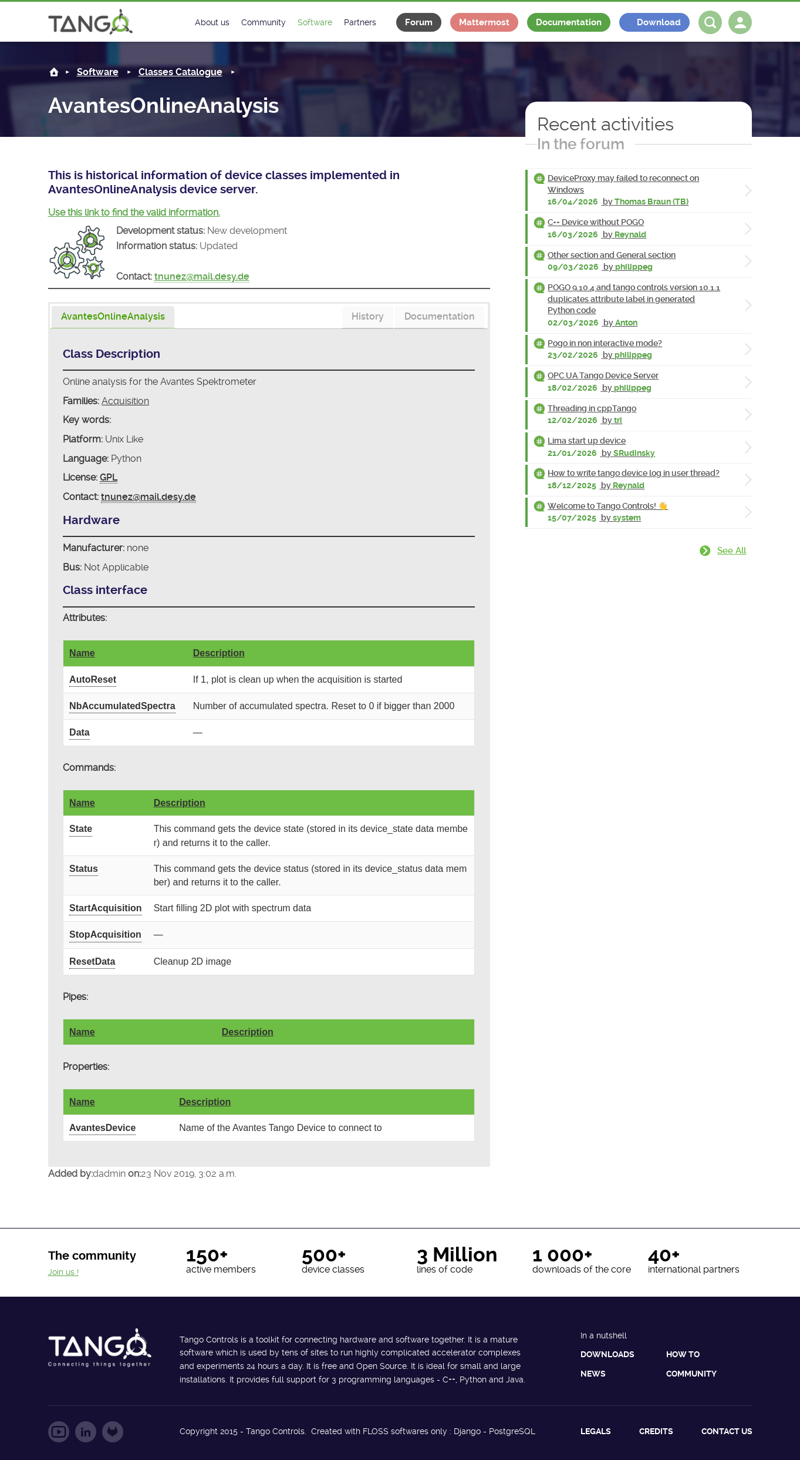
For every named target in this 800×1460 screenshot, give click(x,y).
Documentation (569, 22)
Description (219, 653)
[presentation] (113, 317)
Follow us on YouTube (58, 1431)
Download (659, 22)
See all (731, 550)
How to (683, 1354)
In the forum (581, 144)
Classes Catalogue (180, 72)
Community (691, 1373)
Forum (419, 22)
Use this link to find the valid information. (134, 212)
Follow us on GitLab (112, 1431)
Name (82, 653)
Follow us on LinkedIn (85, 1431)
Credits (656, 1431)
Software (98, 72)
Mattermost (484, 22)
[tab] (113, 317)
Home (54, 72)
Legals (595, 1431)
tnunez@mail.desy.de (201, 276)
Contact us (726, 1431)
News (593, 1373)
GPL (108, 477)
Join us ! (63, 1272)
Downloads (607, 1354)
